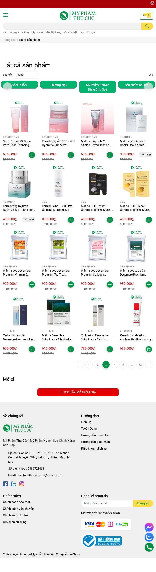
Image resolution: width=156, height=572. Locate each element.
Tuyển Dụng (89, 442)
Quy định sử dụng (14, 536)
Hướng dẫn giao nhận (95, 455)
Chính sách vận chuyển (18, 522)
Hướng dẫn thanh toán (96, 449)
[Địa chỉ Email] (117, 517)
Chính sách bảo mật (16, 516)
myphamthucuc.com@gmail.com (39, 489)
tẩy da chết (38, 32)
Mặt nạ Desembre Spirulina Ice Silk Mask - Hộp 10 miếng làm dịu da (57, 353)
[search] (147, 26)
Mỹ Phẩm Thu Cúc (42, 568)
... (131, 378)
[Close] (152, 3)
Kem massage (11, 32)
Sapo (76, 568)
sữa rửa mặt (70, 32)
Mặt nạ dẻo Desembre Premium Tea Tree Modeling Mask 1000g (56, 288)
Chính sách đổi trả (15, 529)
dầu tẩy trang (53, 32)
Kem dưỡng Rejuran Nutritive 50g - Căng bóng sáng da (19, 223)
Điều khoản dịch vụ (94, 462)
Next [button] (148, 100)
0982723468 (36, 482)
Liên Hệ (86, 436)
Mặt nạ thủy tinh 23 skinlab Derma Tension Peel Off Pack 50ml (95, 159)
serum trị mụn (87, 32)
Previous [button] (7, 100)
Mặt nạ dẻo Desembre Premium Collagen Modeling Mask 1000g (95, 288)
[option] (19, 98)
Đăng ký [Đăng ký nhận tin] (143, 517)
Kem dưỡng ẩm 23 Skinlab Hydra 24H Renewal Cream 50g (58, 159)
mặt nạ (25, 32)
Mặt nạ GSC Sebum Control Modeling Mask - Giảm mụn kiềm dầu (96, 223)
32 (140, 378)
